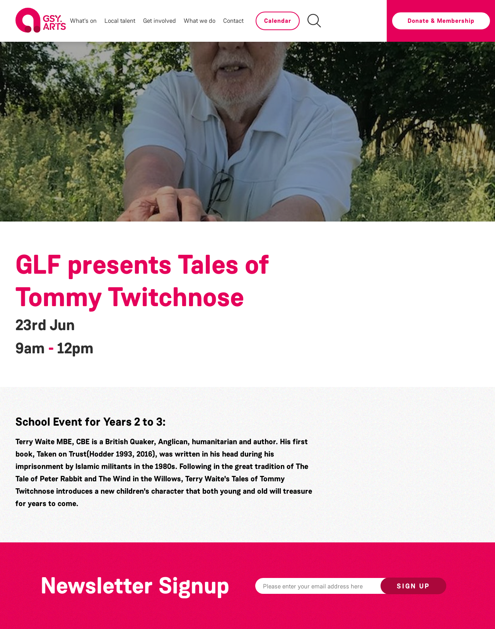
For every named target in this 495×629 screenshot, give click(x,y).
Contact (233, 21)
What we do (199, 21)
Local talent (119, 21)
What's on (83, 21)
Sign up (413, 586)
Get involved (159, 21)
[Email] (330, 586)
